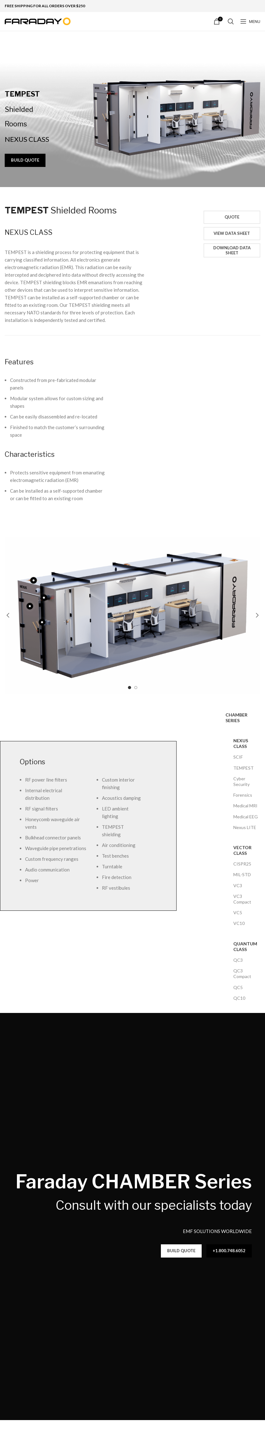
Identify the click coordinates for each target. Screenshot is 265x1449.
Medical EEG (245, 816)
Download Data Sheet (232, 250)
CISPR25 (242, 863)
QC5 (238, 987)
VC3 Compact (242, 898)
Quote (232, 216)
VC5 (237, 912)
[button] (8, 615)
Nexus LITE (244, 827)
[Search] (231, 21)
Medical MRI (245, 805)
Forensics (242, 795)
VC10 (239, 923)
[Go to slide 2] (135, 687)
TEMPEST (243, 768)
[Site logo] (38, 21)
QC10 (239, 998)
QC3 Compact (242, 973)
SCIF (238, 757)
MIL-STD (242, 874)
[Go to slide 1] (129, 687)
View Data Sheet (232, 233)
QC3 (238, 960)
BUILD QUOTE (25, 160)
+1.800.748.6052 (229, 1250)
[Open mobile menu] (250, 21)
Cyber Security (241, 781)
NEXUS (28, 232)
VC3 (237, 885)
